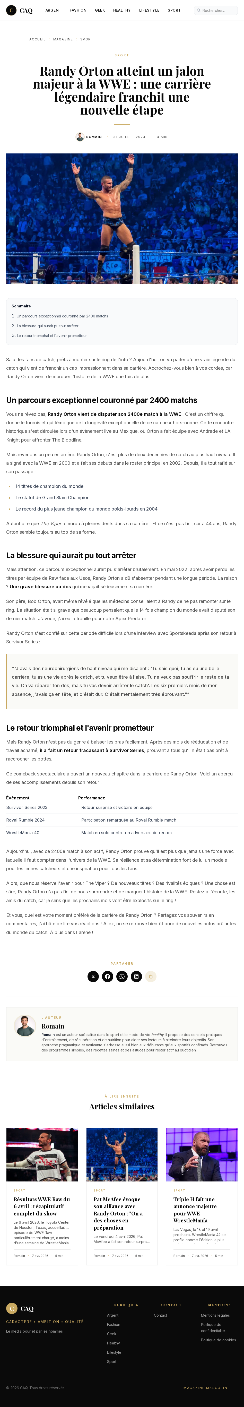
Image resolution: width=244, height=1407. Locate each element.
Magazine (63, 39)
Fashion (78, 10)
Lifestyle (149, 10)
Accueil (37, 39)
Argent (54, 10)
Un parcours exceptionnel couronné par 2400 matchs (62, 316)
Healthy (122, 10)
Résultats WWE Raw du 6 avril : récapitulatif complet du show (42, 1206)
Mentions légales (215, 1315)
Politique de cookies (218, 1340)
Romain (94, 137)
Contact (160, 1315)
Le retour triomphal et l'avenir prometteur (52, 335)
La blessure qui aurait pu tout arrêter (48, 326)
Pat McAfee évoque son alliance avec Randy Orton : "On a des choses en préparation (118, 1213)
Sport (174, 10)
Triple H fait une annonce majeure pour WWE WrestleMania (195, 1210)
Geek (100, 10)
